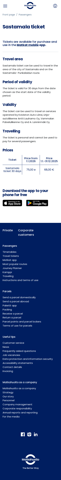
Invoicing (8, 371)
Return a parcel (12, 317)
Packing (7, 309)
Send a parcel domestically (19, 297)
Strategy (8, 392)
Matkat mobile (28, 45)
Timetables (9, 252)
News (6, 347)
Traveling (8, 276)
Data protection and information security (28, 359)
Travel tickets (11, 256)
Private (8, 230)
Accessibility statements (18, 363)
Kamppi (7, 272)
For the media (11, 416)
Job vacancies (11, 355)
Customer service (13, 343)
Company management (17, 404)
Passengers (25, 14)
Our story (8, 396)
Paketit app (10, 305)
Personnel (8, 400)
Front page (9, 14)
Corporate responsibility (17, 408)
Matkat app (10, 260)
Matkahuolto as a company (19, 388)
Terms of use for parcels (17, 325)
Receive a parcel (13, 313)
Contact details (12, 367)
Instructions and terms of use (20, 280)
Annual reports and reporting (20, 412)
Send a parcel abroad (16, 301)
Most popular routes (15, 264)
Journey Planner (12, 268)
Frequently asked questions (19, 351)
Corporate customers (23, 232)
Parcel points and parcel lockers (22, 321)
